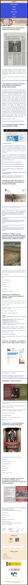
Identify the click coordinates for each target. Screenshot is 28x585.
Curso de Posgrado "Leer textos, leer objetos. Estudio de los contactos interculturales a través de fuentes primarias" (13, 481)
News (14, 14)
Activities (14, 1)
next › (12, 531)
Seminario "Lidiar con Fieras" (12, 381)
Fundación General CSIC (8, 158)
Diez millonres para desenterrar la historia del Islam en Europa (13, 28)
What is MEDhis (14, 4)
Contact (14, 17)
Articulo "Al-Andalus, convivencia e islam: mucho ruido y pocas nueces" (14, 341)
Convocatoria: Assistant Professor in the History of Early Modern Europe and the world (13, 85)
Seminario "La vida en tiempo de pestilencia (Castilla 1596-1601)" (13, 423)
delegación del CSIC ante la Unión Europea (11, 155)
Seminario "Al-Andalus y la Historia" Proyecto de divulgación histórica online (13, 296)
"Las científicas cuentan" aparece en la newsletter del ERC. (13, 125)
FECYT (23, 157)
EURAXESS (5, 556)
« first (4, 528)
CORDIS (5, 554)
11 (22, 530)
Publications (14, 12)
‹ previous (10, 528)
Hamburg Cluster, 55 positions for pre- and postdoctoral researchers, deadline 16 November (13, 182)
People (14, 7)
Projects (14, 9)
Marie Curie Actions (7, 557)
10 (18, 530)
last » (17, 531)
